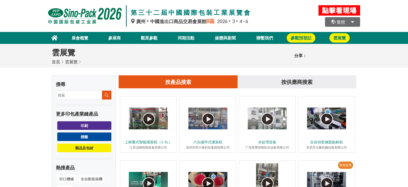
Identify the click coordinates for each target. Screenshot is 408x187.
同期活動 (186, 37)
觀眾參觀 (149, 37)
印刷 (84, 125)
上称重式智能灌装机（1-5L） (148, 142)
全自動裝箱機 (92, 179)
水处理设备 (267, 142)
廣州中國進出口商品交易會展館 (174, 21)
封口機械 (66, 179)
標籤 (84, 137)
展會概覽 (80, 37)
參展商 (114, 37)
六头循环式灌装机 (207, 142)
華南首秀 (345, 165)
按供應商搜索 (297, 82)
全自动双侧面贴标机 (326, 142)
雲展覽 (71, 61)
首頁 (56, 61)
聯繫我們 (264, 37)
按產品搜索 (178, 82)
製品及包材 (84, 148)
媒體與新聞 (225, 37)
